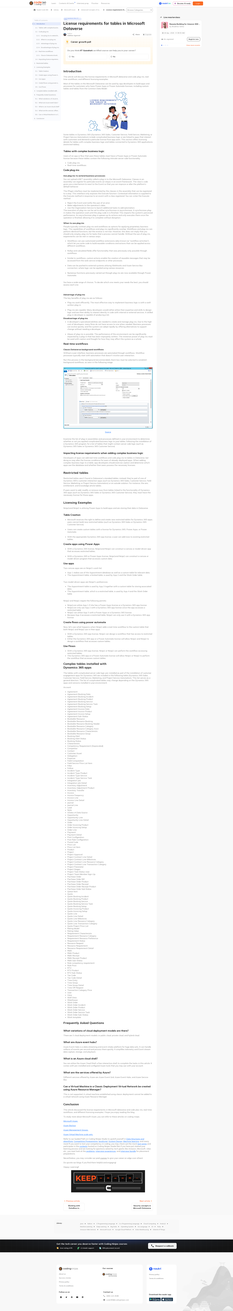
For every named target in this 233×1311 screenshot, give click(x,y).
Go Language (142, 1227)
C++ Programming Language (129, 1224)
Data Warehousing (142, 1229)
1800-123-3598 (112, 1296)
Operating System (127, 1227)
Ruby (159, 1227)
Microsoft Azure (105, 1229)
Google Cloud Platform (123, 1229)
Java (81, 1224)
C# (152, 1227)
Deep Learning (101, 1227)
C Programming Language (105, 1224)
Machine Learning (86, 1227)
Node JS (163, 1224)
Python (90, 1224)
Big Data (114, 1227)
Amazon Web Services (88, 1229)
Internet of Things (159, 1229)
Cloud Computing (150, 1224)
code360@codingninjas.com (117, 1300)
